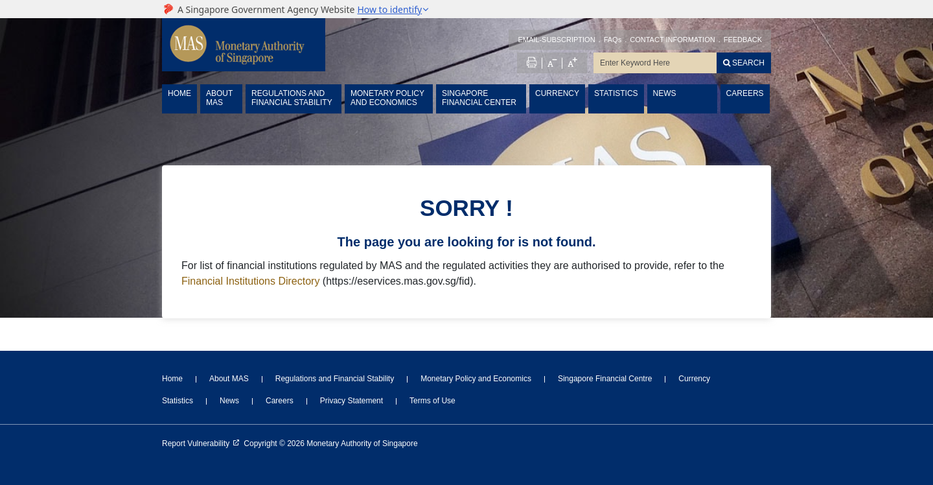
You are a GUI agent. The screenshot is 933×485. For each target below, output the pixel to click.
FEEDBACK (743, 39)
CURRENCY (557, 93)
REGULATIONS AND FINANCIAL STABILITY (291, 98)
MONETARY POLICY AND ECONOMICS (387, 98)
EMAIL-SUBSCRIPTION (556, 39)
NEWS (664, 93)
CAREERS (745, 93)
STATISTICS (616, 93)
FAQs (613, 39)
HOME (179, 93)
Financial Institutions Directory (250, 281)
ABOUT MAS (219, 98)
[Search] (744, 63)
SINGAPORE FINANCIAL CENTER (479, 98)
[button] (393, 9)
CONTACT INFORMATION (672, 39)
